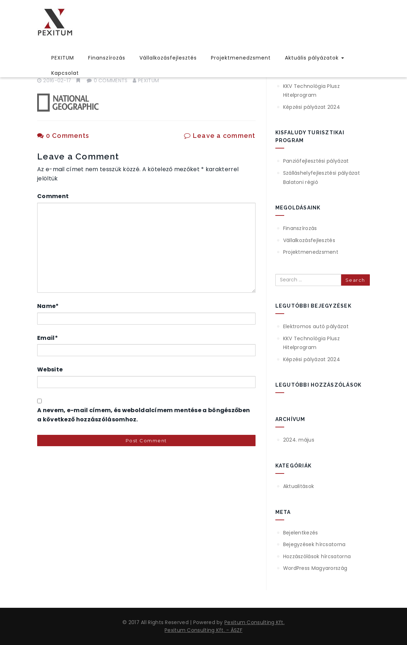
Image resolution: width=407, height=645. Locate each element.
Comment (53, 196)
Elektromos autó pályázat (316, 326)
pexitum (148, 80)
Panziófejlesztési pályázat (316, 160)
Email (47, 338)
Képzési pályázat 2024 (311, 107)
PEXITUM (62, 57)
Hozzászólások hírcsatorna (317, 556)
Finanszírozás (106, 57)
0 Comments (63, 135)
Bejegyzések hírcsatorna (314, 544)
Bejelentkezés (300, 532)
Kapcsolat (65, 73)
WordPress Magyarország (315, 568)
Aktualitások (298, 486)
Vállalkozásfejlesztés (168, 57)
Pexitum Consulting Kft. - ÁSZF (203, 630)
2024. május (298, 439)
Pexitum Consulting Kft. (254, 622)
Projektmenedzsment (241, 57)
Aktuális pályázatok (314, 57)
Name (48, 306)
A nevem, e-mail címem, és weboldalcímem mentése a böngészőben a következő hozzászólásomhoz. (143, 415)
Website (50, 369)
